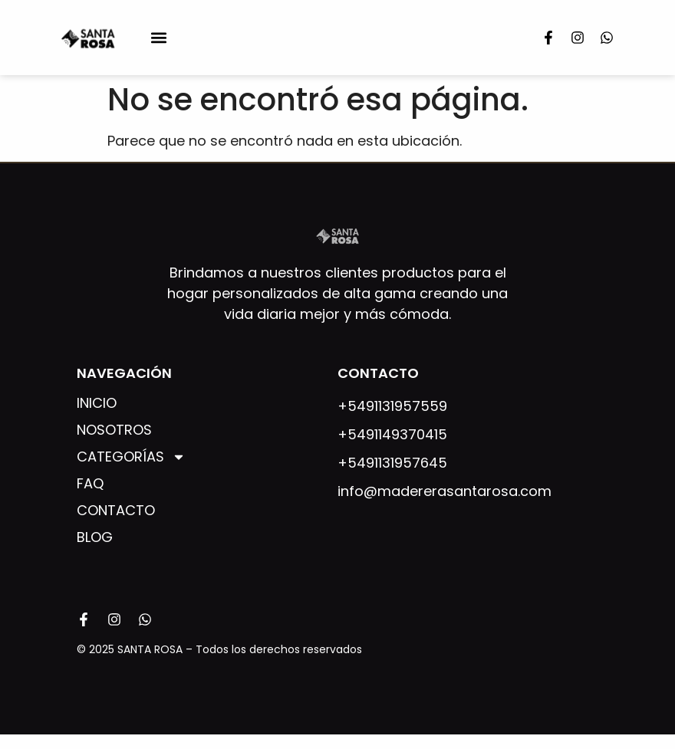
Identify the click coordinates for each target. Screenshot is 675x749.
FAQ (90, 483)
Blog (95, 537)
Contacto (116, 510)
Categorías (131, 457)
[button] (158, 37)
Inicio (97, 403)
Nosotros (114, 430)
